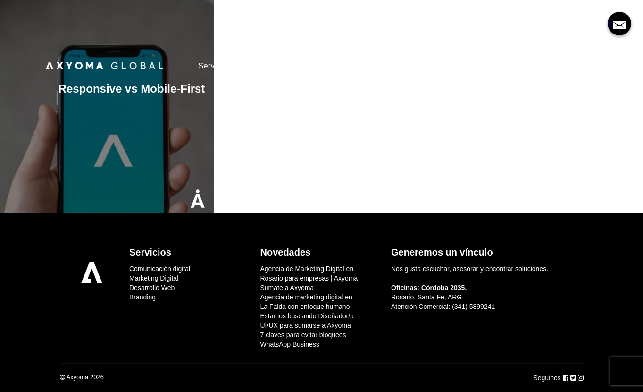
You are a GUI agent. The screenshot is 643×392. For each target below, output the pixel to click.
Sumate (358, 65)
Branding (142, 297)
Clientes (311, 65)
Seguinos (547, 378)
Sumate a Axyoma (287, 287)
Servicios (214, 65)
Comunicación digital (159, 269)
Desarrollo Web (152, 287)
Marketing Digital (153, 278)
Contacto (405, 65)
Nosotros (264, 65)
